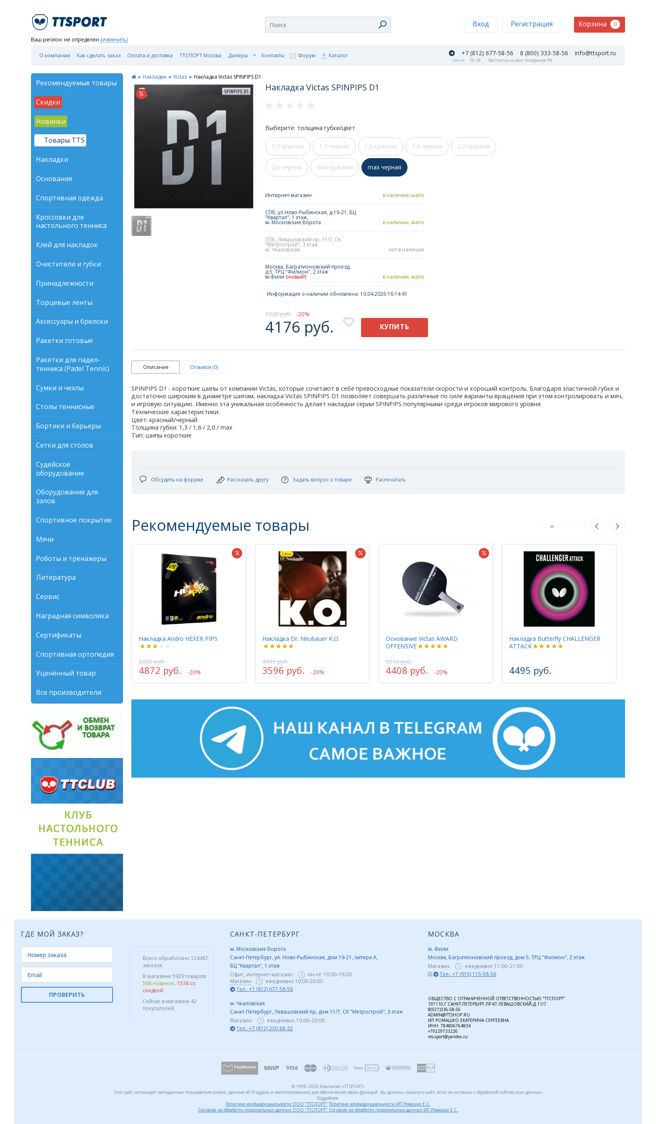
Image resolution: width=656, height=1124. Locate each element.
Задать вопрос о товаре (322, 479)
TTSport (70, 18)
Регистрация (532, 23)
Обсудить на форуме (177, 479)
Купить (395, 326)
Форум (306, 55)
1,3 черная (334, 146)
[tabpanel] (188, 614)
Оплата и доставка (150, 55)
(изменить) (114, 40)
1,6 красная (380, 146)
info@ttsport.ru (595, 53)
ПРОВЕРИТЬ (67, 995)
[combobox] (328, 25)
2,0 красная (473, 146)
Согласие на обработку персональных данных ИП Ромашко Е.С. (393, 1110)
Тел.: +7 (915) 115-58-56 (468, 974)
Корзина (599, 24)
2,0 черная (287, 167)
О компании (54, 55)
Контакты (272, 55)
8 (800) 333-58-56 (544, 53)
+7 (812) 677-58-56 (487, 53)
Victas (180, 76)
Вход (481, 23)
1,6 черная (427, 146)
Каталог (338, 55)
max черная (384, 167)
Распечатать (391, 479)
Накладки (155, 76)
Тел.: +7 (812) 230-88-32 (264, 1028)
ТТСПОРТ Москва (200, 55)
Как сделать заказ (98, 55)
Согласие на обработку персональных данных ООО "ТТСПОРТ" (263, 1110)
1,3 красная (288, 146)
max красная (335, 167)
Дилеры (238, 55)
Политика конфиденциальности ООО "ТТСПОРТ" (277, 1104)
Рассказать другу (248, 479)
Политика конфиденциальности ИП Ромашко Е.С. (379, 1104)
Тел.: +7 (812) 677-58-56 (264, 989)
